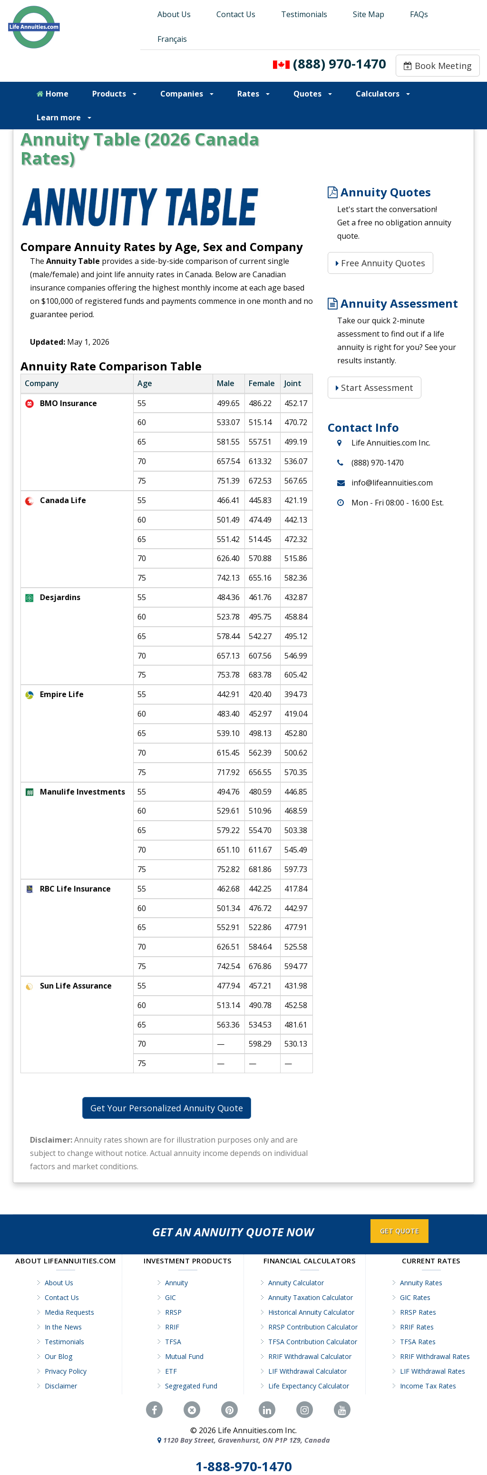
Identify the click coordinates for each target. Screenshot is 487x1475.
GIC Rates (415, 1297)
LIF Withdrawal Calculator (307, 1371)
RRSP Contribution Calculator (313, 1326)
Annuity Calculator (296, 1282)
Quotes (312, 93)
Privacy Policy (66, 1371)
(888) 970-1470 (339, 63)
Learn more (64, 117)
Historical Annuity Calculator (311, 1312)
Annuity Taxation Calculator (310, 1297)
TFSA (173, 1341)
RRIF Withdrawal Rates (435, 1356)
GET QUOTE (399, 1230)
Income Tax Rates (428, 1385)
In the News (63, 1326)
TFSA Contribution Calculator (312, 1341)
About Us (174, 14)
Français (172, 39)
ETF (171, 1371)
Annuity (176, 1282)
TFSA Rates (418, 1341)
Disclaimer (61, 1385)
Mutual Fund (184, 1356)
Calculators (383, 93)
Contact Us (235, 14)
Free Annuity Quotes (380, 263)
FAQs (419, 14)
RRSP (173, 1312)
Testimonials (304, 14)
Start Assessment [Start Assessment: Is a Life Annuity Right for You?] (374, 387)
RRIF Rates (417, 1326)
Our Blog (58, 1356)
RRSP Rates (418, 1312)
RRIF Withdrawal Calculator (309, 1356)
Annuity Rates (421, 1282)
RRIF (172, 1326)
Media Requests (69, 1312)
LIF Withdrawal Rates (432, 1371)
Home (52, 93)
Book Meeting (438, 65)
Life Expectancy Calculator (308, 1385)
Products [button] (114, 93)
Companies (187, 93)
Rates (253, 93)
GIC (170, 1297)
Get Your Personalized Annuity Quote (166, 1108)
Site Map (368, 14)
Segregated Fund (191, 1385)
